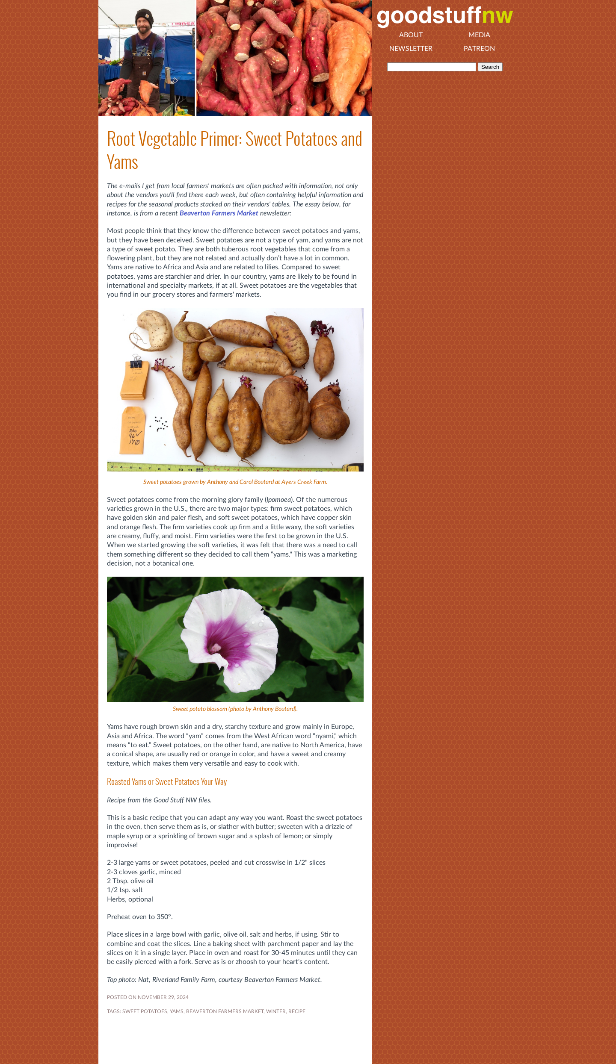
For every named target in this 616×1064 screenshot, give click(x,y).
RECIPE (296, 1011)
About (411, 35)
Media (479, 35)
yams (177, 1011)
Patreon (479, 48)
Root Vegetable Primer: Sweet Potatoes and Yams (234, 150)
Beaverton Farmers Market (219, 213)
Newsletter (410, 48)
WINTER (276, 1011)
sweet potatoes (144, 1011)
